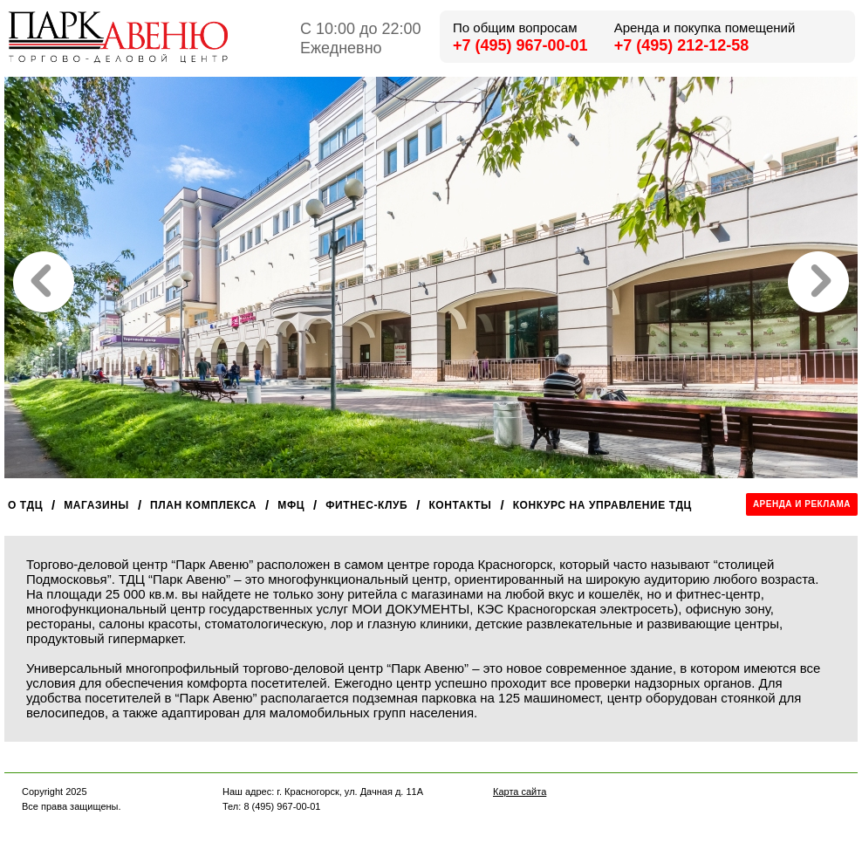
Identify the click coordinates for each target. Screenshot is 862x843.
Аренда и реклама (802, 504)
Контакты (459, 505)
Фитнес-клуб (366, 505)
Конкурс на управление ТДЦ (602, 505)
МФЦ (290, 505)
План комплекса (203, 505)
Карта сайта (519, 791)
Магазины (96, 505)
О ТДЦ (25, 505)
